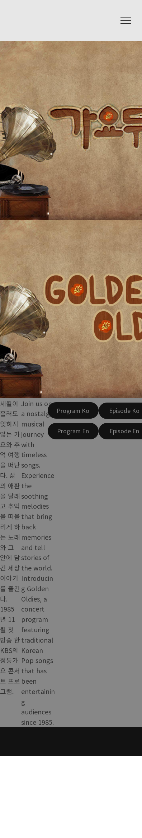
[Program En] (73, 431)
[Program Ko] (73, 410)
